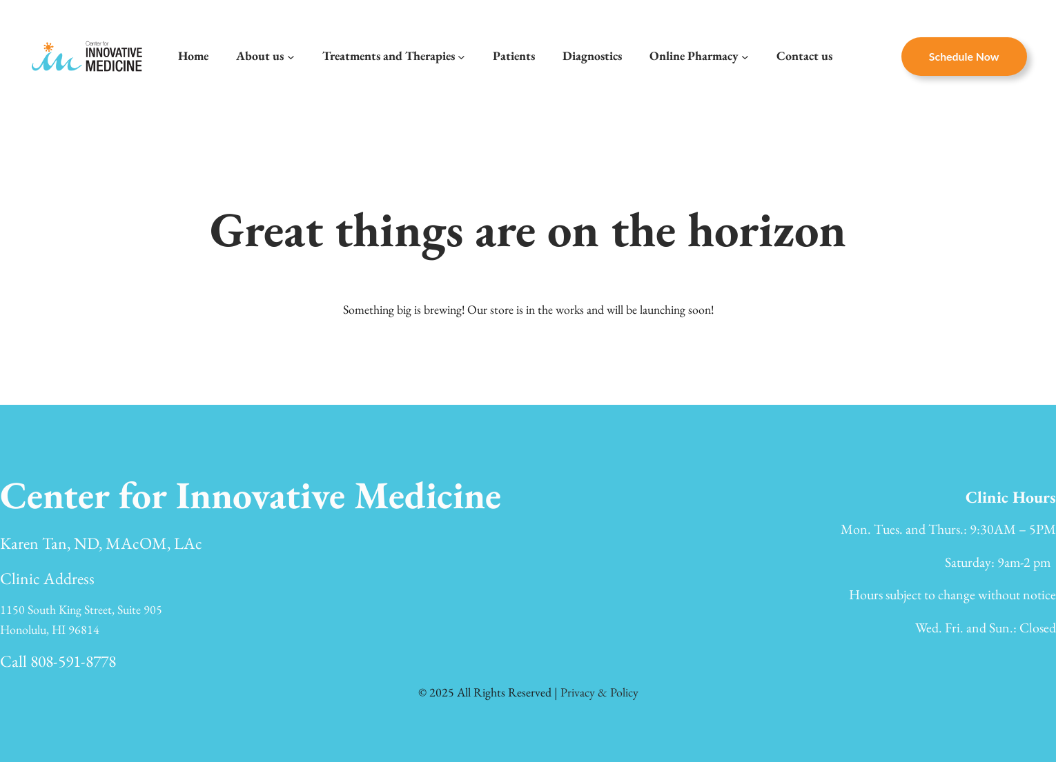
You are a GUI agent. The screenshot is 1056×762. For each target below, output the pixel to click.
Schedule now (964, 56)
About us (260, 55)
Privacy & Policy (599, 692)
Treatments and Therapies (388, 55)
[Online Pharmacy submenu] (745, 56)
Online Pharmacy (694, 55)
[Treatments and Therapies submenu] (461, 56)
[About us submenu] (291, 56)
